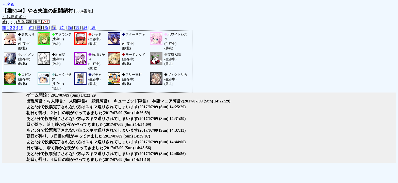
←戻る (8, 4)
